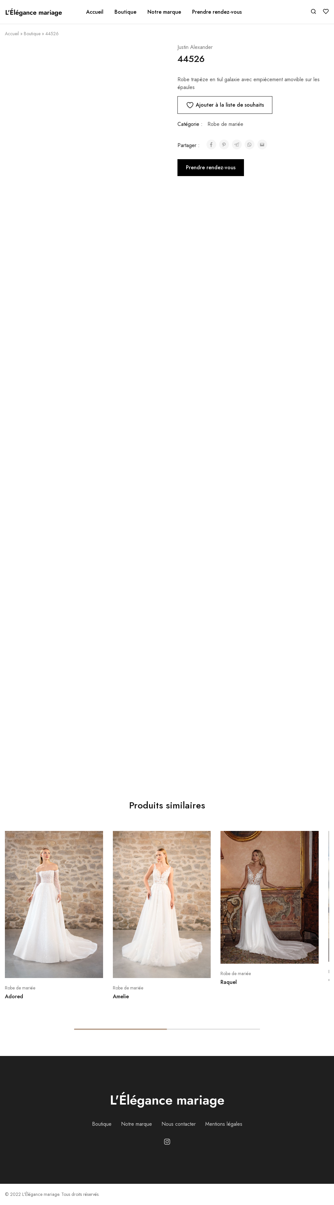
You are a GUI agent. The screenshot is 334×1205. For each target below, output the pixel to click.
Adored (14, 996)
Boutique (32, 33)
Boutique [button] (125, 12)
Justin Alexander (195, 47)
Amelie (121, 996)
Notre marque (164, 12)
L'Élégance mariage (167, 1100)
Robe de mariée (225, 124)
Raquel (228, 982)
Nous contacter (178, 1124)
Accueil (94, 12)
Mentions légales (223, 1124)
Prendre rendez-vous (217, 12)
